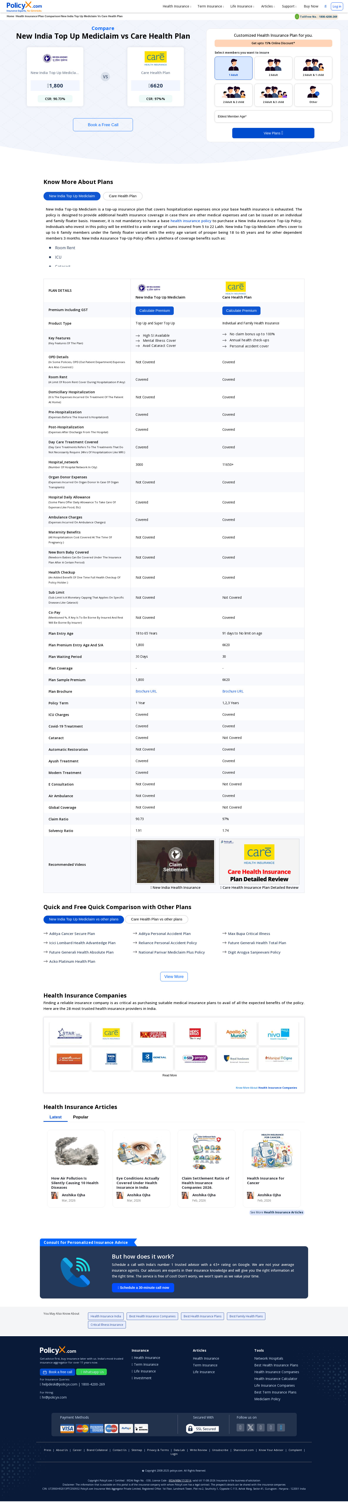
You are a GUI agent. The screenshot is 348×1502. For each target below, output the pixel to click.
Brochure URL (146, 692)
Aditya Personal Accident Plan (165, 934)
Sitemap (136, 1450)
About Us (62, 1450)
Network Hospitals (268, 1359)
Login (174, 1454)
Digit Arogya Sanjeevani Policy (254, 952)
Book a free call (57, 1373)
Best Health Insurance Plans (202, 1317)
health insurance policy (191, 220)
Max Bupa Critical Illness (249, 934)
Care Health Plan (123, 196)
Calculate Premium (153, 311)
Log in (337, 6)
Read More (169, 1076)
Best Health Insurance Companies (152, 1317)
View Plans (273, 132)
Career (77, 1450)
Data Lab (179, 1450)
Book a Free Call (103, 125)
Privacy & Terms (158, 1450)
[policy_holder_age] (274, 116)
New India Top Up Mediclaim (72, 196)
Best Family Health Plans (246, 1317)
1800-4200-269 (93, 1385)
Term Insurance (210, 6)
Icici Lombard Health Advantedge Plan (82, 943)
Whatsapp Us (92, 1372)
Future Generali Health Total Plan (257, 943)
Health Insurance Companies (277, 1088)
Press (47, 1450)
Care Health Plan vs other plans (156, 920)
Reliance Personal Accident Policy (168, 943)
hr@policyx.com (53, 1398)
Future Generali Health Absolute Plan (81, 952)
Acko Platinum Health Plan (72, 962)
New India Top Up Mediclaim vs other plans (83, 920)
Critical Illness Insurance (107, 1325)
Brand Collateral (97, 1450)
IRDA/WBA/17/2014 (180, 1481)
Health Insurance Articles (283, 1213)
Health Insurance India (106, 1317)
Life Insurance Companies (274, 1386)
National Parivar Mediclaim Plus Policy (172, 952)
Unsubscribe (220, 1450)
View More (174, 977)
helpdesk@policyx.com (59, 1385)
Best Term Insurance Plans (275, 1393)
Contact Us (119, 1450)
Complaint (295, 1450)
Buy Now (310, 6)
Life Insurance (242, 6)
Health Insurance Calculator (275, 1379)
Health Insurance (177, 6)
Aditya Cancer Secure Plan (72, 934)
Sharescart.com (243, 1450)
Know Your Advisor (271, 1450)
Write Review (198, 1450)
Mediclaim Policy (267, 1399)
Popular (80, 1117)
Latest (56, 1117)
